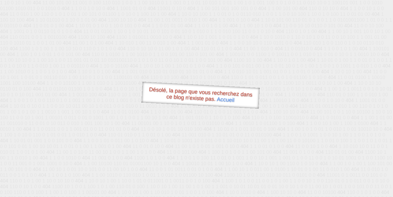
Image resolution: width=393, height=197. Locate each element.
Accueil (226, 99)
